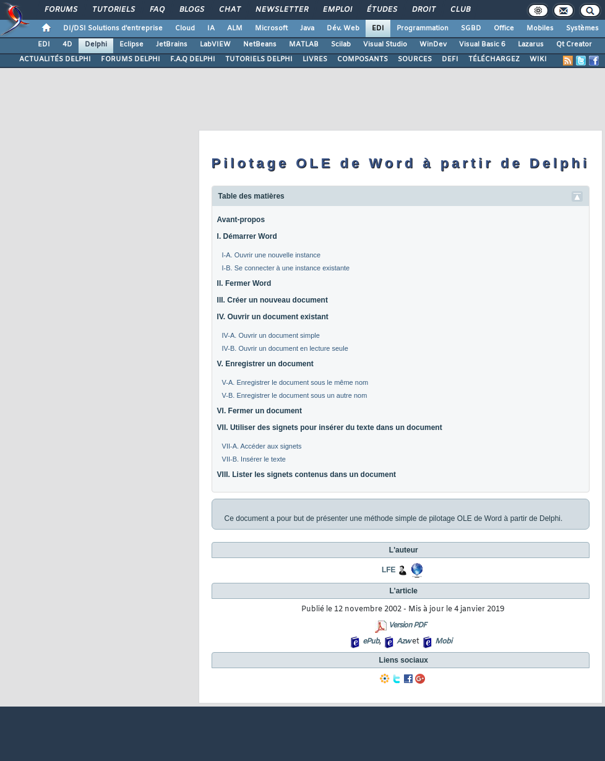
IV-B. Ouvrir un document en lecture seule (285, 348)
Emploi (337, 10)
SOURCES (415, 59)
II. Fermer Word (244, 283)
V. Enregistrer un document (265, 363)
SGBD (471, 28)
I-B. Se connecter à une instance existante (286, 268)
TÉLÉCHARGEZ (494, 59)
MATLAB (304, 44)
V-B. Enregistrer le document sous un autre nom (294, 395)
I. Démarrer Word (247, 236)
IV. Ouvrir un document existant (272, 316)
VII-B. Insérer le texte (254, 459)
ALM (234, 28)
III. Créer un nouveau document (272, 300)
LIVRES (314, 59)
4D (67, 44)
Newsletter (281, 10)
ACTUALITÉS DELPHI (55, 59)
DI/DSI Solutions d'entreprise (113, 28)
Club (459, 10)
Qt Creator (574, 44)
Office (504, 28)
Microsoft (271, 28)
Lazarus (531, 44)
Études (381, 10)
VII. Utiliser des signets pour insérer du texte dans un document (329, 427)
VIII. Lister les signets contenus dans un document (306, 474)
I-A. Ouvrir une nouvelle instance (271, 255)
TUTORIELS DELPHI (259, 59)
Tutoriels (112, 10)
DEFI (450, 59)
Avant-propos (241, 219)
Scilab (341, 44)
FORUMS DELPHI (130, 59)
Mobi (443, 642)
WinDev (433, 44)
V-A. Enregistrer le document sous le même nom (295, 382)
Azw (403, 642)
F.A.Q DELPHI (192, 59)
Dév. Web (343, 28)
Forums (60, 10)
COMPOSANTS (362, 59)
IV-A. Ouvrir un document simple (271, 335)
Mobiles (540, 28)
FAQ (156, 10)
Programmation (422, 28)
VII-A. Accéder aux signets (262, 446)
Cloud (185, 28)
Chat (229, 10)
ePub (371, 642)
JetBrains (171, 44)
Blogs (191, 10)
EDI (378, 28)
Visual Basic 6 (482, 44)
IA (211, 28)
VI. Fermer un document (259, 410)
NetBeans (260, 44)
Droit (423, 10)
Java (307, 28)
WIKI (538, 59)
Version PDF (407, 625)
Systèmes (582, 28)
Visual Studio (385, 44)
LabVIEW (215, 44)
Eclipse (131, 44)
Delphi (96, 44)
